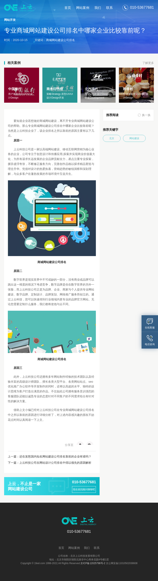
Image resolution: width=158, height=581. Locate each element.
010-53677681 (84, 482)
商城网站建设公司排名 (60, 40)
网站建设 (134, 138)
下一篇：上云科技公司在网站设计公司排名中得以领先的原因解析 (49, 462)
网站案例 (82, 7)
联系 (109, 7)
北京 (111, 138)
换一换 (146, 115)
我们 (97, 7)
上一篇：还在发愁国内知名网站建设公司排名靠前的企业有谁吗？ (49, 456)
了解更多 (148, 63)
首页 (67, 7)
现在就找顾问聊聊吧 (84, 489)
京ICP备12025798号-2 (92, 563)
